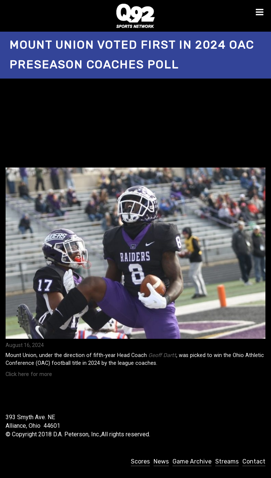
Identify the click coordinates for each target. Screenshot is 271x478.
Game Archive (192, 461)
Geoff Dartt (162, 355)
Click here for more (29, 374)
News (161, 461)
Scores (140, 461)
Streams (227, 461)
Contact (253, 461)
